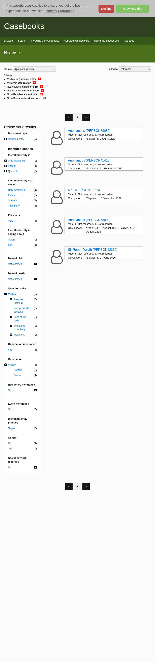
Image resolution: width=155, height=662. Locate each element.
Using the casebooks (106, 40)
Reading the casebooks (45, 40)
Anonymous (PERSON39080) (89, 130)
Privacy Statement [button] (60, 11)
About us (129, 40)
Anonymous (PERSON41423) (89, 160)
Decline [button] (106, 8)
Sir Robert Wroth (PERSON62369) (92, 249)
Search (22, 40)
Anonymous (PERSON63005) (89, 220)
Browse (8, 40)
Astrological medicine (76, 40)
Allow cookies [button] (132, 8)
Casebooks (24, 26)
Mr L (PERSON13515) (84, 190)
